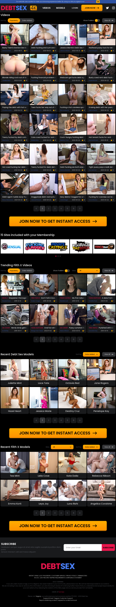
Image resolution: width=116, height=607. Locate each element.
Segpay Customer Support (63, 598)
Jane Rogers (93, 51)
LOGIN (75, 7)
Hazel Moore (93, 80)
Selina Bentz (93, 110)
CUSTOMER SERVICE (58, 576)
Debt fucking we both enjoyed (72, 167)
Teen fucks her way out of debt (43, 107)
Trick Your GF (35, 298)
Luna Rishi (72, 503)
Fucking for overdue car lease (101, 197)
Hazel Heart (64, 80)
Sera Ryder (6, 170)
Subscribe (108, 547)
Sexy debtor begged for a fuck (72, 197)
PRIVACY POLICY (71, 576)
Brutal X (5, 298)
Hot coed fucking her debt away (14, 167)
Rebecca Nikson (101, 475)
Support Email (48, 598)
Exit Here (61, 592)
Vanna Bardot (65, 170)
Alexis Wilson (64, 331)
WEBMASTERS (82, 576)
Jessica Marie (65, 51)
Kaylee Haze (6, 301)
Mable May (35, 140)
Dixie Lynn (5, 140)
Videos (46, 7)
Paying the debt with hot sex (14, 107)
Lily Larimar (93, 170)
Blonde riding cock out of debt (14, 77)
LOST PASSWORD (45, 576)
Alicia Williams (36, 110)
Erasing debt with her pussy (101, 107)
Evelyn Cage (35, 301)
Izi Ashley (5, 331)
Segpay (38, 596)
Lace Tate (34, 80)
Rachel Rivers (93, 140)
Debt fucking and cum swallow (43, 47)
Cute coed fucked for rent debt (43, 137)
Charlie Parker (7, 110)
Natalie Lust (64, 301)
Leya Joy (43, 503)
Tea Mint (15, 475)
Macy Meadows (7, 200)
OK (98, 2)
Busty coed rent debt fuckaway (101, 77)
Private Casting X (65, 298)
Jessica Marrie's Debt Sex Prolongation (72, 47)
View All (108, 20)
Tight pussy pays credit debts (101, 167)
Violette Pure (93, 301)
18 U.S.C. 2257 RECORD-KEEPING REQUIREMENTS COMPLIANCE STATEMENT (58, 578)
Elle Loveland (64, 110)
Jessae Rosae (36, 200)
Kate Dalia (72, 475)
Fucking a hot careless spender (72, 107)
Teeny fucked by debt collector (14, 137)
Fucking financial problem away (43, 77)
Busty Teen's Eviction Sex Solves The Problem (14, 47)
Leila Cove (43, 475)
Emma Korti (14, 503)
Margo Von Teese (37, 331)
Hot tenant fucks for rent (100, 137)
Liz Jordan (34, 170)
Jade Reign (64, 200)
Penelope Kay (35, 51)
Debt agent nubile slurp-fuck (14, 197)
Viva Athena (93, 200)
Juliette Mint (6, 80)
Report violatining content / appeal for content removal (58, 600)
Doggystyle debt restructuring (43, 197)
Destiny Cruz (64, 140)
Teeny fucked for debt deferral (43, 167)
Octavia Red (6, 51)
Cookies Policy (89, 1)
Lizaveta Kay (93, 331)
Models (60, 7)
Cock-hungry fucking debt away (72, 137)
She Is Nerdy (6, 327)
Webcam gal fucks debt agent (72, 77)
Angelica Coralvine (101, 503)
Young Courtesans (95, 298)
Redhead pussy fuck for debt (101, 47)
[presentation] (4, 246)
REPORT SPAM (33, 576)
